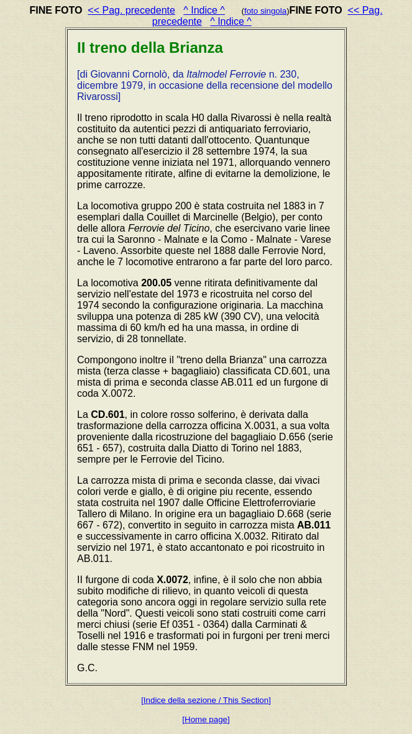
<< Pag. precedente (131, 10)
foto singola (265, 11)
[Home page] (205, 719)
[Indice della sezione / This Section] (206, 700)
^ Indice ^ (204, 10)
